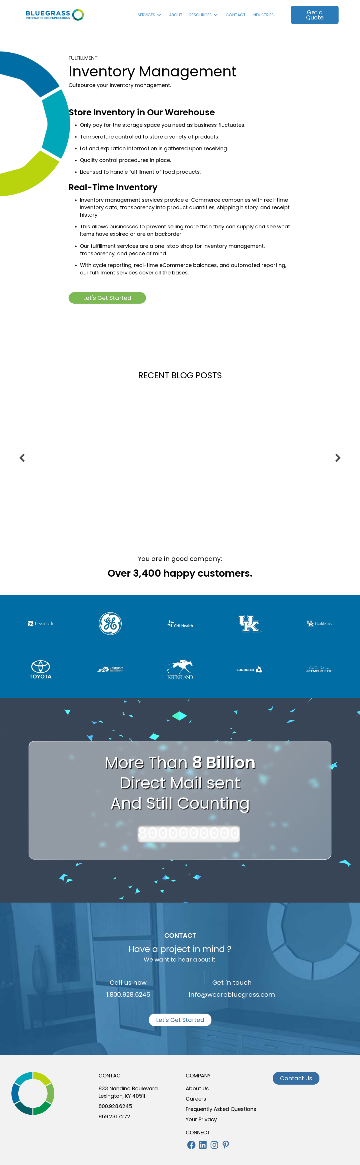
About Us (197, 1088)
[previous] (22, 457)
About (176, 15)
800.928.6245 (115, 1106)
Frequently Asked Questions (221, 1109)
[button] (191, 1145)
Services (146, 15)
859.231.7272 (114, 1116)
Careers (196, 1098)
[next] (338, 457)
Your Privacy (201, 1119)
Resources (200, 15)
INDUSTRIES (263, 15)
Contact (236, 15)
